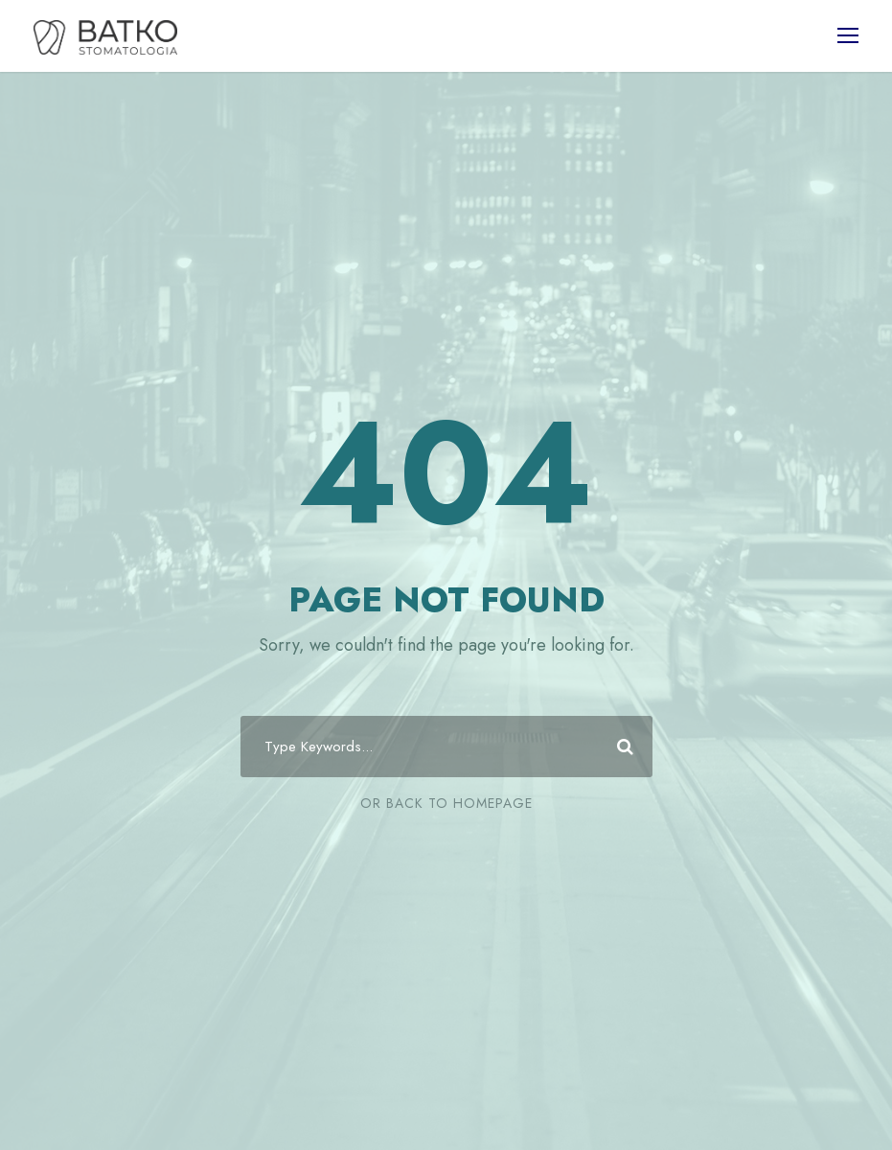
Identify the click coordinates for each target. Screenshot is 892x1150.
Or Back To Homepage (446, 803)
